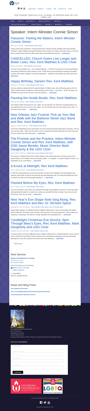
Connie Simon (31, 153)
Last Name (16, 365)
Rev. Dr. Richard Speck (56, 207)
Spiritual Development (19, 24)
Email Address (18, 351)
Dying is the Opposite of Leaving (22, 258)
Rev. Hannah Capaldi (17, 262)
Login (70, 8)
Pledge (49, 8)
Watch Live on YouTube (21, 268)
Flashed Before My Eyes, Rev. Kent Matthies (43, 183)
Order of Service (18, 270)
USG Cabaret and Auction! (19, 288)
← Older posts (17, 243)
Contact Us (62, 8)
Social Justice (37, 24)
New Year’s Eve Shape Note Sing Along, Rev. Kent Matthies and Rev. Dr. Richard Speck (43, 201)
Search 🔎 (41, 8)
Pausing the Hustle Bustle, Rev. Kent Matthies (44, 98)
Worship (57, 21)
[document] (45, 164)
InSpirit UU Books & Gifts (45, 407)
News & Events (44, 21)
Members (59, 24)
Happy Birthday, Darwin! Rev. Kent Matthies (42, 81)
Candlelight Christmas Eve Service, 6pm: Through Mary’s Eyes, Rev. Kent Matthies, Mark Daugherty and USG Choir (45, 223)
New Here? (30, 21)
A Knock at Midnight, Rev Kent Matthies (39, 166)
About (20, 21)
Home (13, 21)
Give (54, 8)
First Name (16, 358)
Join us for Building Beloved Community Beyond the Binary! (30, 291)
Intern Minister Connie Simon (33, 45)
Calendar (69, 24)
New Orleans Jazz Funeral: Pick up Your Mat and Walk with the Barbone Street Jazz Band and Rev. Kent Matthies (43, 118)
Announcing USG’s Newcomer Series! (23, 294)
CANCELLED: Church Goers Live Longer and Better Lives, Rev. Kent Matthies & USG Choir (43, 60)
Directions (32, 8)
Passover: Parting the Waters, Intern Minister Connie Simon (43, 39)
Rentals (48, 24)
